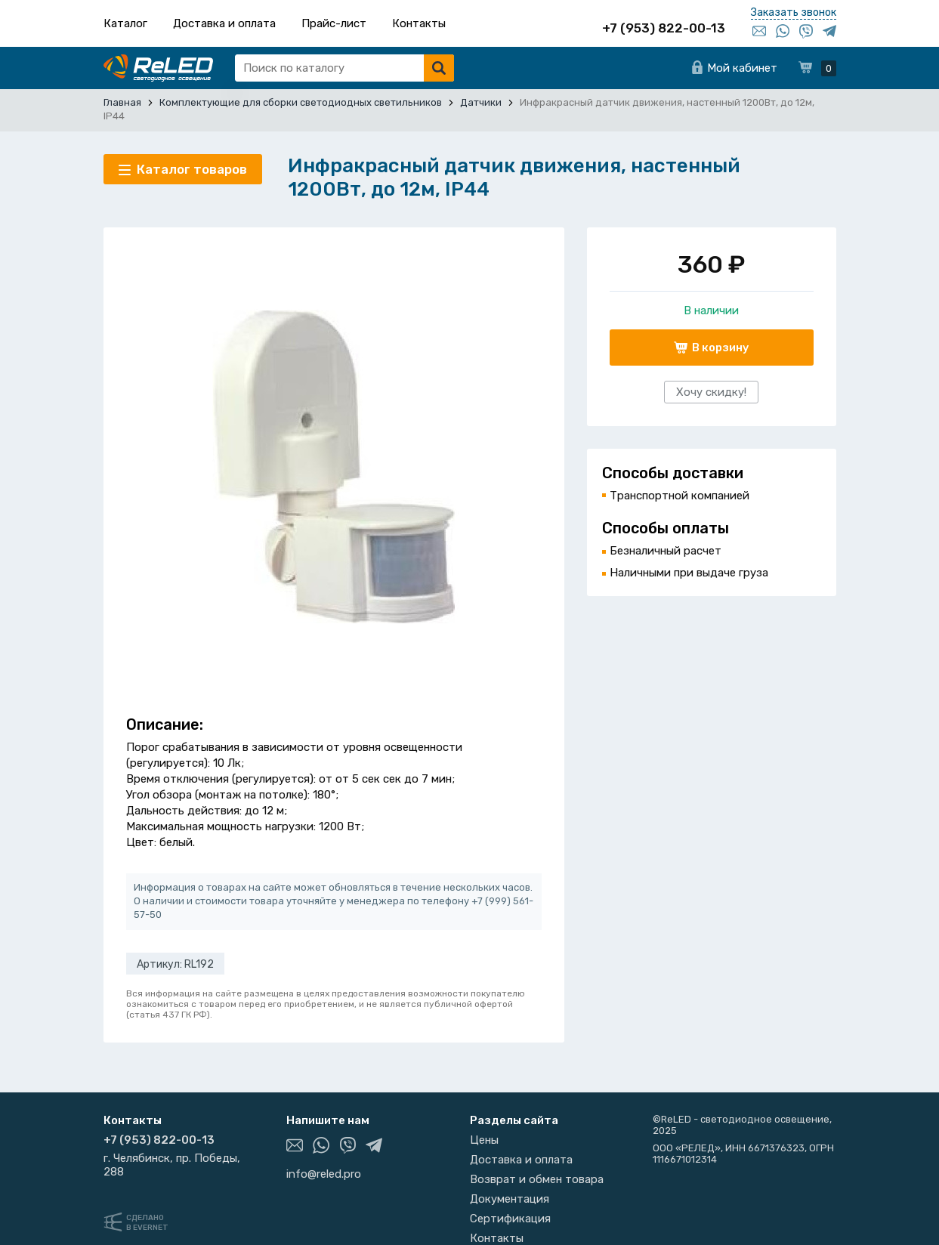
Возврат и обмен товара (537, 1179)
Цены (484, 1140)
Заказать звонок (793, 12)
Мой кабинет (742, 68)
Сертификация (510, 1218)
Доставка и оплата (224, 23)
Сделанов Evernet (147, 1222)
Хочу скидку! (711, 392)
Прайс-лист (333, 23)
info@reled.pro (323, 1174)
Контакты (419, 23)
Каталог (125, 23)
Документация (509, 1199)
